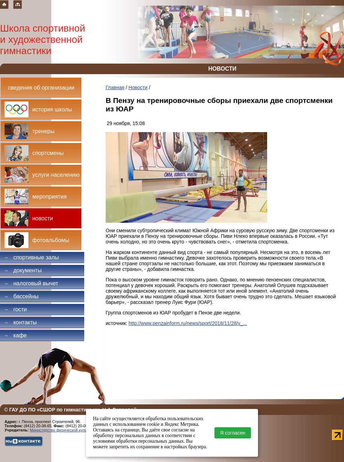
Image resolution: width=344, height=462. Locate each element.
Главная (115, 87)
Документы (23, 270)
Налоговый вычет (31, 283)
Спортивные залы (31, 257)
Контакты (20, 322)
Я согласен (232, 433)
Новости (137, 87)
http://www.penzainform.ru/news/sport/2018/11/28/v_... (187, 323)
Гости (15, 309)
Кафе (15, 335)
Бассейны (21, 296)
